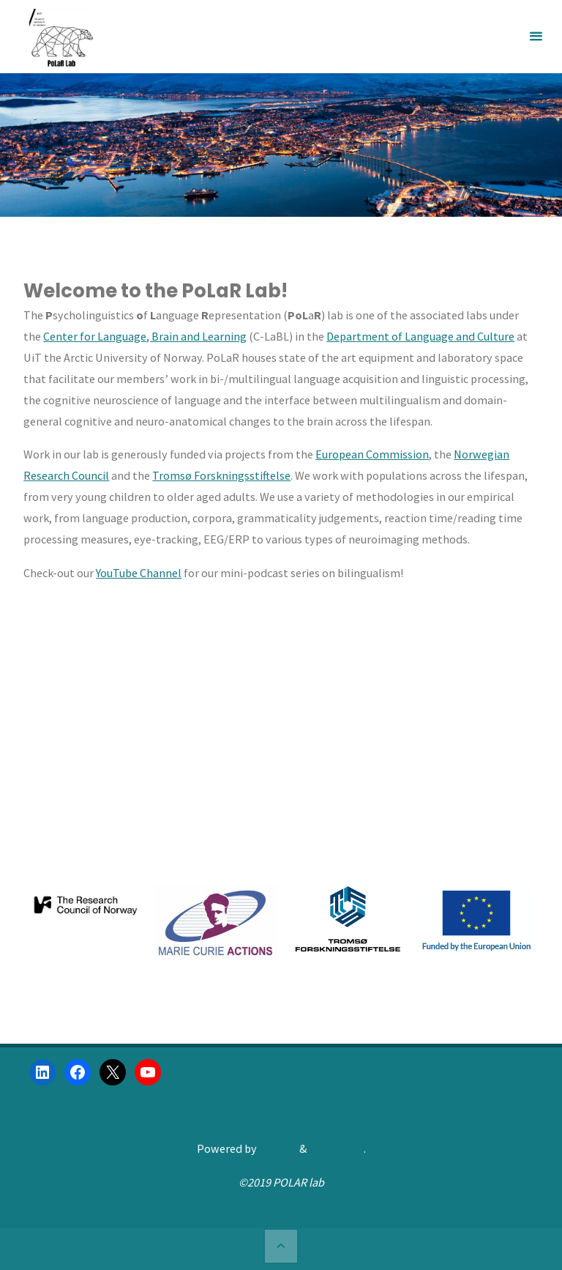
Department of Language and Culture (420, 336)
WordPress (336, 1148)
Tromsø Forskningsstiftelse (221, 475)
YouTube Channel (138, 572)
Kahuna (277, 1148)
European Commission (372, 454)
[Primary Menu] (535, 36)
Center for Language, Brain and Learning (145, 336)
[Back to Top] (281, 1245)
